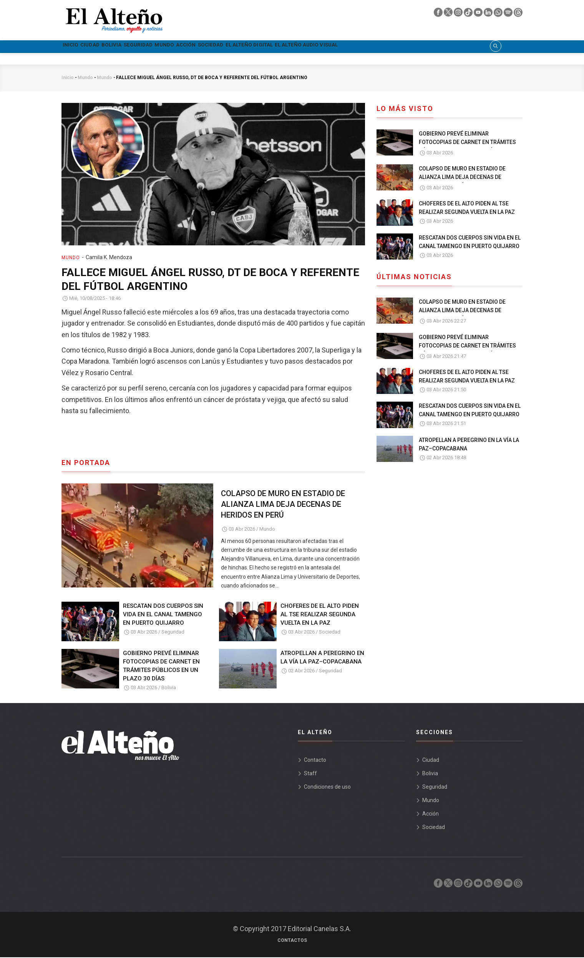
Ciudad (108, 46)
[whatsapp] (499, 14)
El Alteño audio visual (432, 46)
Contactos (292, 941)
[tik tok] (469, 14)
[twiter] (449, 14)
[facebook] (439, 14)
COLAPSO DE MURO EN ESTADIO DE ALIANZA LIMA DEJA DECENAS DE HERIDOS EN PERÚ (283, 505)
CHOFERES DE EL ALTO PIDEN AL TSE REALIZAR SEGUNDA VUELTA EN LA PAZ (319, 615)
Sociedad (297, 46)
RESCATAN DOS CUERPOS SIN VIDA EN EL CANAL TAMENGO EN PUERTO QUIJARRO (163, 615)
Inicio (76, 46)
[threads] (518, 14)
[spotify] (509, 14)
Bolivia (143, 46)
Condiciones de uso (327, 787)
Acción (258, 46)
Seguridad (184, 46)
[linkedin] (489, 14)
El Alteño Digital (353, 46)
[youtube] (479, 14)
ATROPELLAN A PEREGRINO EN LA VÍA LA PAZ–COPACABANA (322, 658)
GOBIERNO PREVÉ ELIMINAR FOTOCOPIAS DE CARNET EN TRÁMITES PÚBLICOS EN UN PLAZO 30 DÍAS (161, 666)
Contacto (315, 761)
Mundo (224, 46)
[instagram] (459, 14)
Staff (310, 774)
